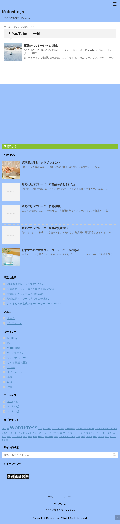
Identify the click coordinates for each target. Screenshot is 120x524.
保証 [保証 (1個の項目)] (114, 433)
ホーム (11, 318)
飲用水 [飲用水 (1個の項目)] (113, 436)
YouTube (93, 50)
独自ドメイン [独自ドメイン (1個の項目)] (65, 436)
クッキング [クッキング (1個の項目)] (20, 433)
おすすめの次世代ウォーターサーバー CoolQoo (50, 250)
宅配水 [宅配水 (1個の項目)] (19, 436)
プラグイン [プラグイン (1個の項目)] (68, 433)
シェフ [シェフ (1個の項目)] (28, 433)
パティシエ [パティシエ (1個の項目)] (57, 433)
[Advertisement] (58, 113)
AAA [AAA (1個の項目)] (4, 428)
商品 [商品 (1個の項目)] (14, 436)
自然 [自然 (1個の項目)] (95, 436)
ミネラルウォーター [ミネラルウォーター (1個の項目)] (98, 433)
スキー (67, 50)
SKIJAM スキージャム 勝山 (41, 45)
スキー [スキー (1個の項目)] (35, 433)
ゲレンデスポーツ (53, 50)
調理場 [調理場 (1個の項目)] (101, 436)
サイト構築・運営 (17, 362)
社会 (9, 386)
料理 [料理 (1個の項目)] (35, 436)
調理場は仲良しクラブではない (41, 162)
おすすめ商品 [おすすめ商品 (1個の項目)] (58, 428)
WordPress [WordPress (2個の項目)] (23, 427)
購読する (10, 146)
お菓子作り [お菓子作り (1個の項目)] (70, 428)
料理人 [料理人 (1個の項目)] (41, 436)
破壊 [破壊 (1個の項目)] (73, 436)
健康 (9, 377)
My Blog (12, 338)
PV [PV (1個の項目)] (8, 428)
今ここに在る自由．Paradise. (60, 510)
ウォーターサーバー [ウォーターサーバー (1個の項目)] (104, 428)
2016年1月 (13, 411)
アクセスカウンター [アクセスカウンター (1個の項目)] (85, 428)
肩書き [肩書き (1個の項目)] (89, 436)
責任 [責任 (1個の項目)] (107, 436)
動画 (34, 53)
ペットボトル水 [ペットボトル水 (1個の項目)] (81, 433)
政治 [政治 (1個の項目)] (30, 436)
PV (8, 343)
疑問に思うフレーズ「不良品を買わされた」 (49, 184)
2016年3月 (13, 401)
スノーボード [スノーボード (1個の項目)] (45, 433)
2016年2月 (13, 406)
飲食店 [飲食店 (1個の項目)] (5, 440)
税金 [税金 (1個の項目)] (78, 436)
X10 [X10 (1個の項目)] (40, 428)
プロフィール (14, 323)
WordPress (13, 347)
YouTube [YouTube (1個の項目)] (47, 428)
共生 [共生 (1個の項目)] (4, 436)
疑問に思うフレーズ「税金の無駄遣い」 (46, 228)
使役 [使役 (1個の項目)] (109, 433)
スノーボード (80, 50)
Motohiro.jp (13, 11)
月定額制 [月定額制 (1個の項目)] (49, 436)
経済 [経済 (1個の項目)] (83, 436)
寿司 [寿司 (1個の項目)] (25, 436)
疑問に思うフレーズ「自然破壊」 (42, 206)
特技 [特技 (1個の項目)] (56, 436)
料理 (9, 382)
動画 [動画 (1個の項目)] (9, 436)
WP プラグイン (15, 352)
